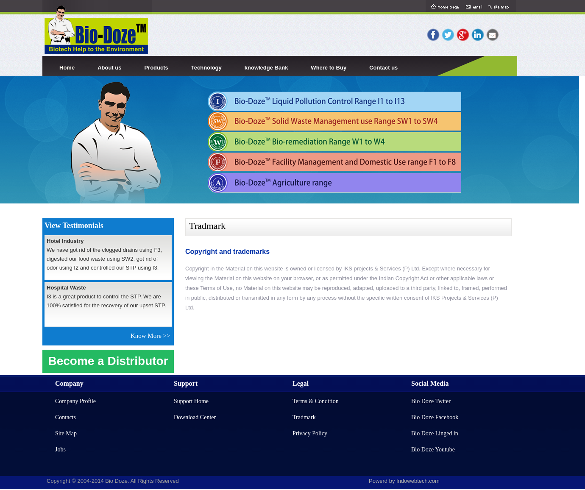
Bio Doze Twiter (431, 401)
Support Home (191, 401)
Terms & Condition (315, 401)
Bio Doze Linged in (434, 433)
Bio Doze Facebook (434, 417)
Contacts (65, 417)
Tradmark (304, 417)
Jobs (60, 449)
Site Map (66, 433)
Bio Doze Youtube (433, 449)
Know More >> (152, 335)
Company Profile (75, 401)
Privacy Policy (309, 433)
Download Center (195, 417)
